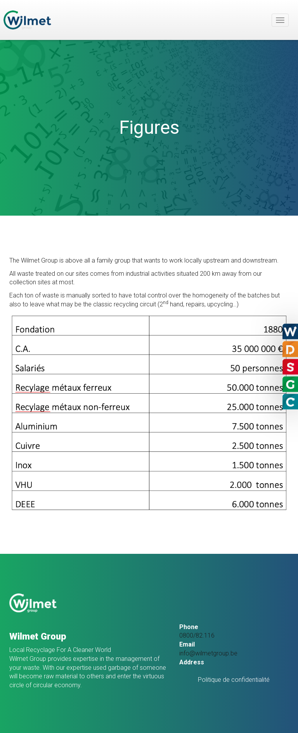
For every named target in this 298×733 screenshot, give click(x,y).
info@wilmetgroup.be (208, 653)
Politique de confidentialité (234, 679)
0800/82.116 (197, 635)
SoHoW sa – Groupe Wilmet (27, 20)
